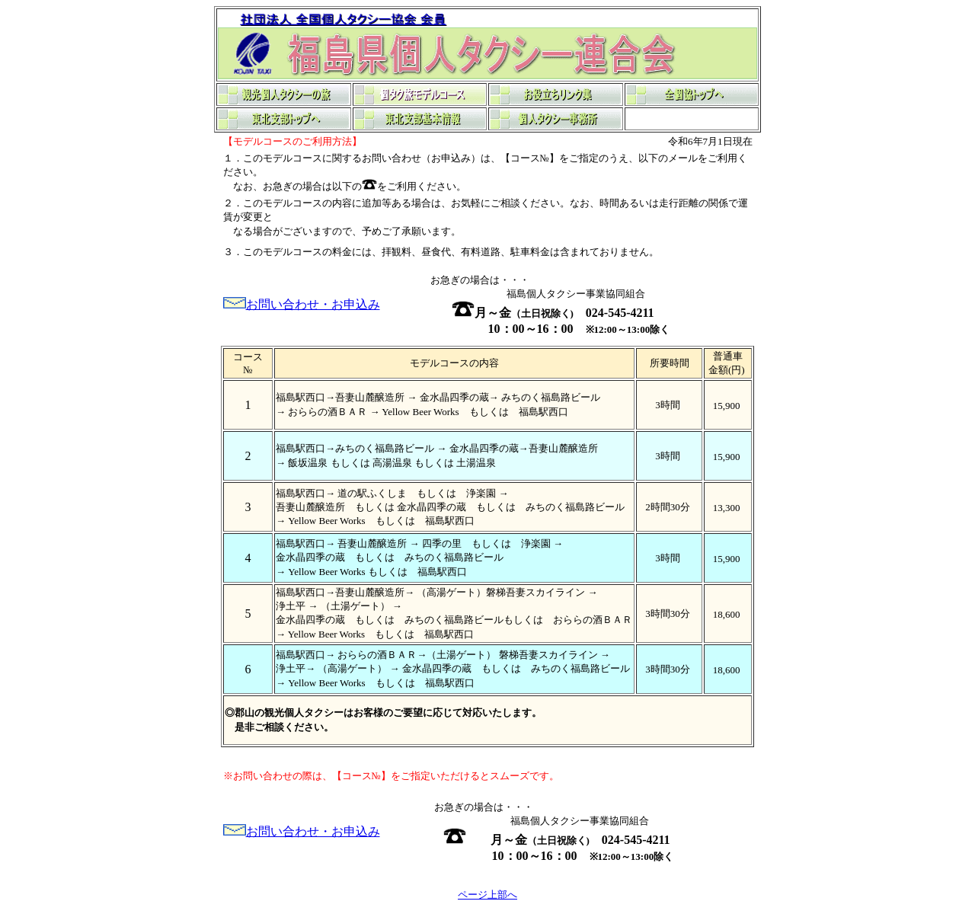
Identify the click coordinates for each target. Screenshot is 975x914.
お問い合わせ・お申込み (313, 304)
